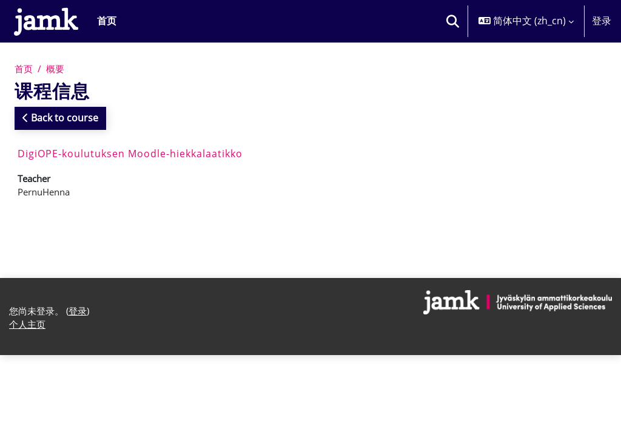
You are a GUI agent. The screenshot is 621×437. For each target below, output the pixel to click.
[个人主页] (46, 21)
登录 (601, 20)
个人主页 (28, 329)
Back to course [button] (60, 118)
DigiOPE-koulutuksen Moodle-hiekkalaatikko (130, 154)
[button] (452, 21)
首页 (24, 68)
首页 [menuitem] (106, 20)
